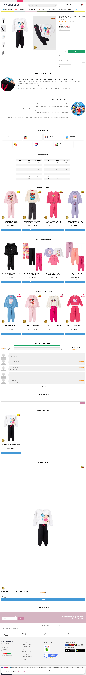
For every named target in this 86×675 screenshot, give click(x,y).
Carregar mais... (43, 386)
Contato (24, 659)
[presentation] (2, 211)
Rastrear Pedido (13, 1)
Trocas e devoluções (26, 646)
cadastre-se (73, 5)
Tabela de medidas (64, 47)
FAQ (23, 649)
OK (21, 618)
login (76, 4)
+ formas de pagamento (64, 29)
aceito (80, 670)
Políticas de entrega (26, 644)
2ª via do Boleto (4, 1)
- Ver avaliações (66, 21)
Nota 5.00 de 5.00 (75, 347)
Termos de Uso (25, 654)
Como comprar (25, 647)
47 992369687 (5, 647)
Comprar (76, 51)
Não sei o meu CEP (64, 60)
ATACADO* (20, 1)
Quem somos (25, 657)
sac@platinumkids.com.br (7, 650)
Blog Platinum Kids (26, 651)
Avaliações (24, 652)
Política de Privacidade (27, 656)
